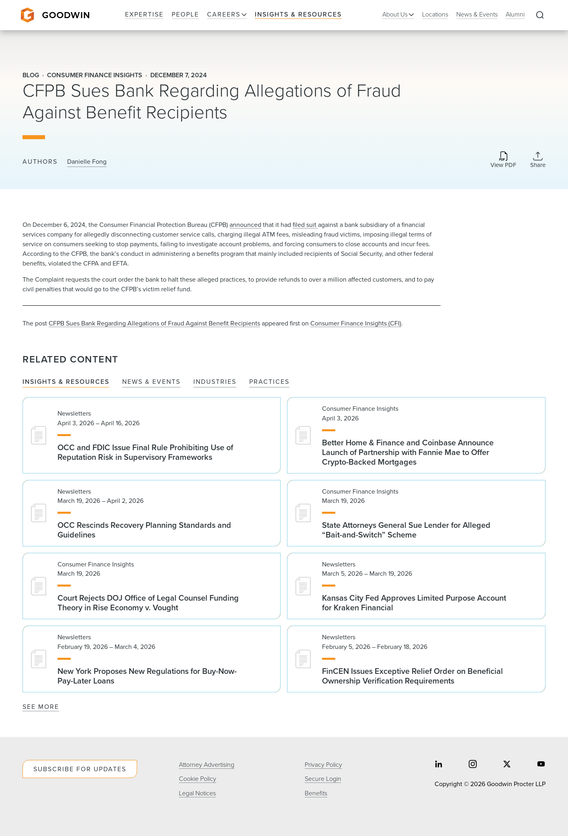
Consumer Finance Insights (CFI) (355, 323)
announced (245, 224)
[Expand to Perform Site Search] (540, 15)
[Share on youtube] (541, 765)
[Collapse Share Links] (537, 159)
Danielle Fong (87, 161)
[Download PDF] (503, 160)
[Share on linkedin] (439, 765)
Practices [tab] (269, 382)
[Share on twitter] (507, 765)
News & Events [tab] (151, 382)
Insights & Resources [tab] (66, 382)
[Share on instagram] (473, 765)
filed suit (305, 224)
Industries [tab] (214, 382)
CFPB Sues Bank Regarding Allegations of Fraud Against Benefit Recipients (154, 323)
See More (41, 706)
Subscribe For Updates (79, 769)
